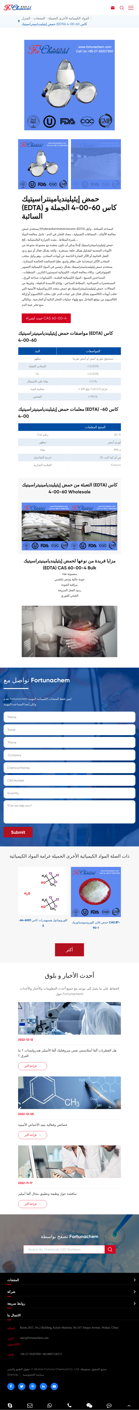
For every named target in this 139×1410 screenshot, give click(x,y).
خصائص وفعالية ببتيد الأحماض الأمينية (43, 1125)
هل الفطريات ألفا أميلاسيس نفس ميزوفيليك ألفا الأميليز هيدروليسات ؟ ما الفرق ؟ (67, 1053)
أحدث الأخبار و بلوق (69, 975)
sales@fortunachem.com (34, 1337)
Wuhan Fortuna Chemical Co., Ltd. (57, 1369)
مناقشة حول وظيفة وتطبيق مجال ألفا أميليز (47, 1194)
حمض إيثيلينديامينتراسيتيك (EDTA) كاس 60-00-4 (54, 24)
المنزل (26, 18)
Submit (18, 832)
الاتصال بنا (14, 1315)
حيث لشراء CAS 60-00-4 (46, 318)
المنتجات (39, 18)
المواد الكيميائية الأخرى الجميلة (68, 18)
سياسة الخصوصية (33, 1374)
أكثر (69, 949)
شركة (11, 1292)
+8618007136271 (52, 1354)
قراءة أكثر (32, 1066)
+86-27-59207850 (30, 1354)
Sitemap (12, 1374)
